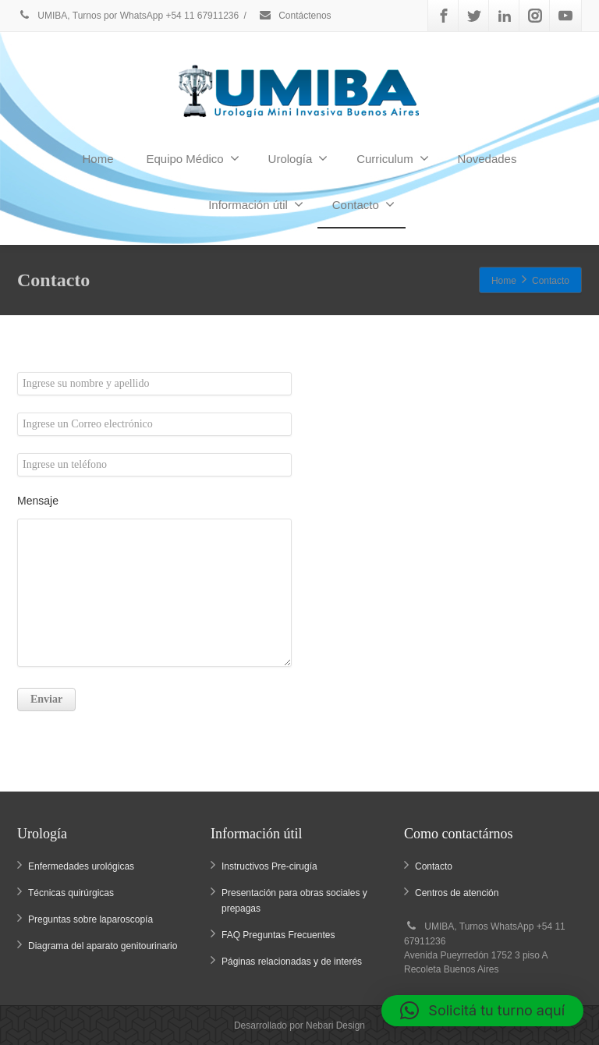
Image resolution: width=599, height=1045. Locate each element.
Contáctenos (294, 15)
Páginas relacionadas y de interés (292, 961)
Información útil (255, 204)
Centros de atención (456, 892)
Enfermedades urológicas (81, 866)
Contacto (363, 204)
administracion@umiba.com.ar (381, 490)
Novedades (487, 158)
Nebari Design (335, 1025)
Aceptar (516, 632)
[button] (482, 1010)
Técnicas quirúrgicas (71, 892)
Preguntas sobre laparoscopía (90, 919)
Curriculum (392, 158)
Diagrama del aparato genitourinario (102, 945)
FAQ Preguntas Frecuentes (278, 935)
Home (98, 158)
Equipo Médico (192, 158)
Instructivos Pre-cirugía (269, 866)
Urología (298, 158)
